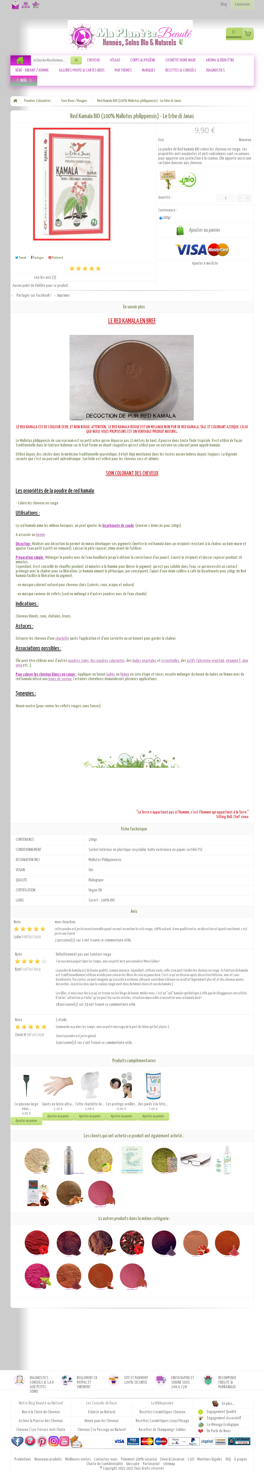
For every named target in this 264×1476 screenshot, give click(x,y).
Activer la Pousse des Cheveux (41, 1421)
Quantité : (165, 197)
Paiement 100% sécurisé (139, 1459)
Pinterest (55, 258)
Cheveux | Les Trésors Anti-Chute (40, 1430)
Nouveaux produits (48, 1459)
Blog (224, 4)
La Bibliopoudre (162, 1403)
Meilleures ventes (78, 1459)
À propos (240, 1459)
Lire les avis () (45, 278)
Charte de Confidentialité (105, 1464)
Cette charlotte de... (89, 1104)
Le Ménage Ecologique (223, 1425)
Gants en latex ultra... (58, 1104)
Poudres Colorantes (37, 101)
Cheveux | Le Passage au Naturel (102, 1430)
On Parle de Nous (218, 1431)
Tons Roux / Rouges (74, 101)
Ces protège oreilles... (121, 1104)
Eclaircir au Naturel (101, 1412)
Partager (37, 258)
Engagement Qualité (221, 1412)
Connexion (242, 4)
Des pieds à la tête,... (153, 1104)
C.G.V (191, 1459)
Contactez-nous (14, 7)
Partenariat (152, 1464)
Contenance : (168, 210)
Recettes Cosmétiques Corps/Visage (162, 1421)
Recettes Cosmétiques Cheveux (162, 1412)
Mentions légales (210, 1459)
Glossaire (133, 1464)
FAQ (228, 1459)
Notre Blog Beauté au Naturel (41, 1403)
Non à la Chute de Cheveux (41, 1412)
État (161, 140)
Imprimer (63, 295)
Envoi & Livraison (172, 1459)
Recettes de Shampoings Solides (162, 1430)
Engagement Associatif (224, 1418)
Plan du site (25, 7)
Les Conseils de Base (101, 1403)
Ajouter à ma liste (205, 263)
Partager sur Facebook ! (33, 295)
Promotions (23, 1459)
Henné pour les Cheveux (101, 1421)
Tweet (20, 258)
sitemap (169, 1464)
